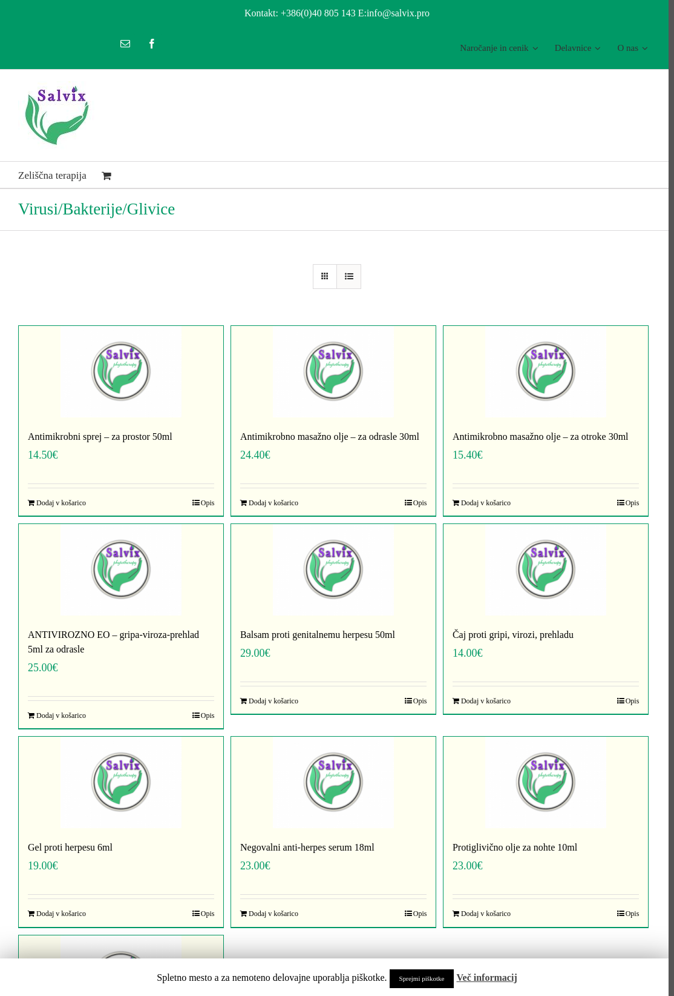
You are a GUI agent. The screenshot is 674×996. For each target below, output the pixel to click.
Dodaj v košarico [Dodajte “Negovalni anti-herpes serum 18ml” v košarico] (271, 913)
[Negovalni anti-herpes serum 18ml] (331, 782)
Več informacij (486, 977)
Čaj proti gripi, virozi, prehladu (509, 634)
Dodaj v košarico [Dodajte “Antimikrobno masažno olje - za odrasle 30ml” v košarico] (271, 503)
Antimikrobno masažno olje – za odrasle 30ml (327, 436)
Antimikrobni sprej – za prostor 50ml (100, 436)
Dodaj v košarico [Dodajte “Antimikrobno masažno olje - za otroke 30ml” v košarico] (482, 503)
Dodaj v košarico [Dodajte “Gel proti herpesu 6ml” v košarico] (61, 913)
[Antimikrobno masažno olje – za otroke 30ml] (541, 371)
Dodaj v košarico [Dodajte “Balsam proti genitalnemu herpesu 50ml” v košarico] (271, 701)
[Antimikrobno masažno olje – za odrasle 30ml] (331, 371)
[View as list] (346, 276)
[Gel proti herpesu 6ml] (120, 782)
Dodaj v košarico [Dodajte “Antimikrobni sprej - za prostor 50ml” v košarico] (61, 503)
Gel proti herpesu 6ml (70, 847)
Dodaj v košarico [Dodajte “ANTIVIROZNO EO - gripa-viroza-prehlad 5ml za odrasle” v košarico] (61, 715)
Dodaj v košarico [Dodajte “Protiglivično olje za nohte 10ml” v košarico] (482, 913)
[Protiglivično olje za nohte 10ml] (541, 782)
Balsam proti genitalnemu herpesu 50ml (315, 634)
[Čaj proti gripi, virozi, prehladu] (541, 570)
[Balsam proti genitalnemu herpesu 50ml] (331, 570)
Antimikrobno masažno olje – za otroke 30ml (537, 436)
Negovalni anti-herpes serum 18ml (305, 847)
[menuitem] (493, 48)
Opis (206, 503)
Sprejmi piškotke (422, 978)
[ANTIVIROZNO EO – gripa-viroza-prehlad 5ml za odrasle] (120, 570)
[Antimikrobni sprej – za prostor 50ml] (120, 371)
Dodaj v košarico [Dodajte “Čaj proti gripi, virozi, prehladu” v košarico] (482, 701)
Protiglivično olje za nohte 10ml (511, 847)
